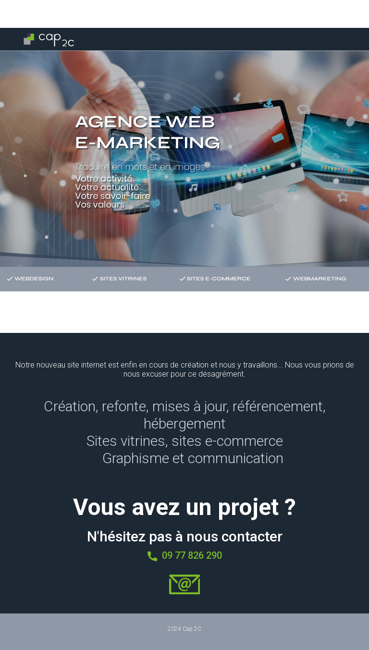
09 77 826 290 (185, 556)
